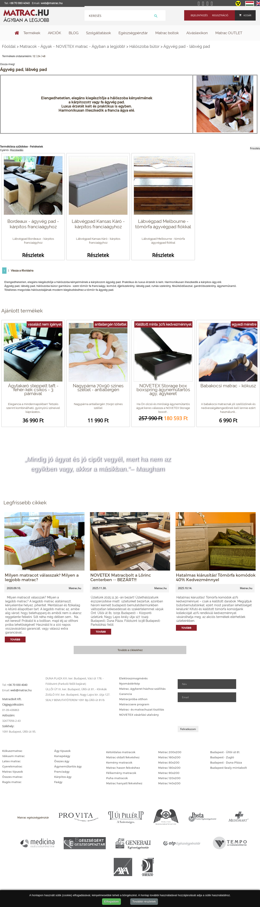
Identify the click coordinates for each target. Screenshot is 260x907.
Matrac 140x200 (169, 783)
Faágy (58, 782)
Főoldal (9, 46)
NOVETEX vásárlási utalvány (139, 714)
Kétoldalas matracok (120, 752)
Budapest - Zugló (222, 757)
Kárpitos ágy (63, 776)
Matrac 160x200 (169, 757)
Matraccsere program (134, 704)
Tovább (15, 639)
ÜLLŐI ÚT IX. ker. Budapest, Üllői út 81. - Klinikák (76, 689)
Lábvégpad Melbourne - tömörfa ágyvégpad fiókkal (163, 224)
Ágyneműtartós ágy (68, 766)
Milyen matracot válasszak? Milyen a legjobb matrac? (42, 577)
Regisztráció (220, 15)
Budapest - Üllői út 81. (225, 752)
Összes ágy (61, 761)
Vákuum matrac (13, 756)
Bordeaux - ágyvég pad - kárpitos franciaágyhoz (33, 224)
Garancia (125, 694)
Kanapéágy (62, 756)
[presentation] (211, 714)
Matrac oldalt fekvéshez (123, 757)
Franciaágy (62, 771)
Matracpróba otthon (133, 699)
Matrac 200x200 (169, 752)
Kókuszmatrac (12, 751)
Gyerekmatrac (12, 766)
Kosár (245, 15)
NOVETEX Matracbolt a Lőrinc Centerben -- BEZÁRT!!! (120, 577)
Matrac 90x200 (168, 773)
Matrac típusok (12, 771)
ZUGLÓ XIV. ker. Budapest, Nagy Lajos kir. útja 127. (78, 694)
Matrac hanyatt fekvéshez (124, 783)
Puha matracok (117, 778)
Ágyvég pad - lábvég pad (186, 46)
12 (34, 56)
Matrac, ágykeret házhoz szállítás (142, 688)
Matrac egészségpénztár (33, 817)
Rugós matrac (11, 782)
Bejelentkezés (199, 15)
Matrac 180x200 (169, 767)
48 (44, 56)
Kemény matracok (119, 762)
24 (38, 56)
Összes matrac (12, 776)
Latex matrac (11, 761)
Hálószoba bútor (144, 46)
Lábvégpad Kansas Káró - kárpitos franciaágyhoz (98, 224)
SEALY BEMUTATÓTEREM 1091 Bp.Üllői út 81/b (75, 700)
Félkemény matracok (121, 773)
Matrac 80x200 (168, 762)
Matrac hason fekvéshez (123, 767)
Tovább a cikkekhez (130, 649)
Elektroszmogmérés (133, 678)
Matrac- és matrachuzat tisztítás (141, 709)
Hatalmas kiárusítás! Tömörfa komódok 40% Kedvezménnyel (215, 577)
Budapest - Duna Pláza (226, 762)
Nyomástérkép (129, 683)
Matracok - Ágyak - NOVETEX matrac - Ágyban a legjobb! (72, 46)
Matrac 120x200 (169, 778)
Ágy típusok (62, 751)
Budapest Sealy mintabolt (228, 767)
